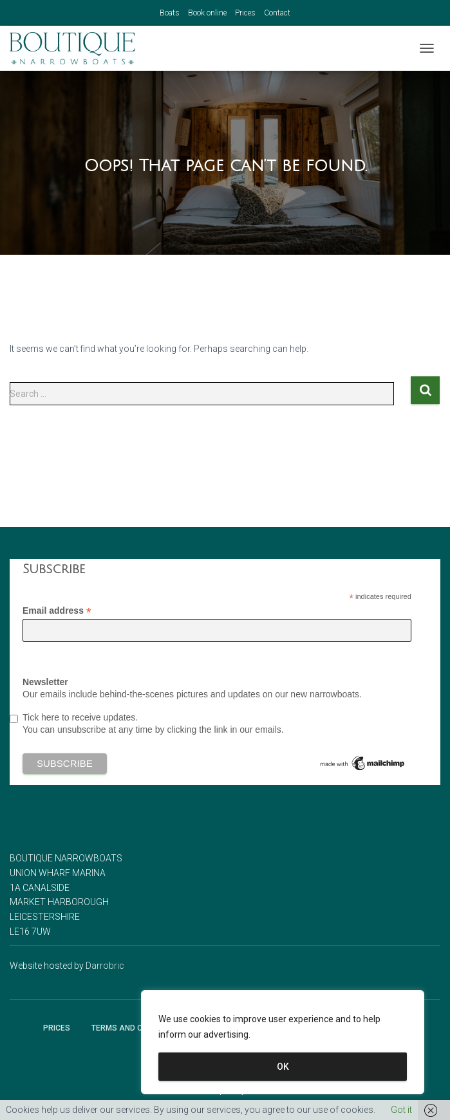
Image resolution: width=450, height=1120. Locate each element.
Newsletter (45, 682)
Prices (245, 12)
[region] (282, 1042)
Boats (170, 12)
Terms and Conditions (137, 1028)
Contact (277, 12)
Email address (57, 611)
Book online (207, 12)
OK (283, 1066)
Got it (401, 1110)
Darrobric (105, 965)
